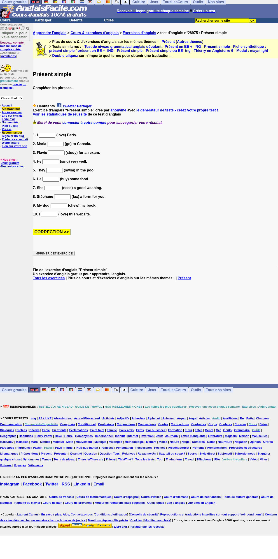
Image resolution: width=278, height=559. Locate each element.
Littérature (215, 436)
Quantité (76, 453)
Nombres (198, 442)
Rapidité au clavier (27, 502)
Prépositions (29, 453)
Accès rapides (11, 112)
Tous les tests (145, 459)
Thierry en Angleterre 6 (213, 51)
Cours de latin (52, 502)
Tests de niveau (65, 459)
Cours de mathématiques (93, 497)
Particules (23, 447)
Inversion (147, 436)
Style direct (207, 453)
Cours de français (61, 497)
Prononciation (217, 447)
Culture (136, 390)
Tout (160, 459)
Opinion (255, 442)
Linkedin (81, 484)
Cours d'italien (151, 497)
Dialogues (7, 430)
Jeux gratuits (10, 163)
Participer (43, 20)
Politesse (106, 447)
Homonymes (84, 436)
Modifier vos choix (157, 520)
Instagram (9, 484)
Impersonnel (103, 436)
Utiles (109, 20)
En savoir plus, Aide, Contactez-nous (67, 514)
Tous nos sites (218, 390)
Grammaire (242, 430)
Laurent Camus (28, 514)
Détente (76, 20)
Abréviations (63, 418)
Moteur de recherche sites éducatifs (120, 502)
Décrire (34, 430)
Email (98, 484)
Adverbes (138, 418)
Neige (185, 442)
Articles (204, 418)
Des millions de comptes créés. (12, 46)
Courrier (240, 424)
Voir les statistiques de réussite (60, 114)
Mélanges (115, 442)
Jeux (152, 390)
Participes (7, 447)
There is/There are (90, 459)
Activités (108, 418)
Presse (7, 129)
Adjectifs (123, 418)
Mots (69, 442)
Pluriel (68, 447)
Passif (37, 447)
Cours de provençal (78, 502)
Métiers (151, 442)
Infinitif (120, 436)
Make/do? (7, 442)
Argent (182, 418)
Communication (11, 424)
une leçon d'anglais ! (13, 86)
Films (140, 430)
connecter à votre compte (84, 123)
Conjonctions (126, 424)
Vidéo (253, 459)
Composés (67, 424)
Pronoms (198, 447)
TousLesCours (173, 390)
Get (218, 430)
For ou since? (156, 430)
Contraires (198, 424)
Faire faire (97, 430)
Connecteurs (147, 424)
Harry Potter (43, 436)
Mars (34, 442)
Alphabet (153, 418)
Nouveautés (10, 122)
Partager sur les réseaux (147, 526)
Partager (84, 106)
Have (58, 436)
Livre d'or (8, 119)
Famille (112, 430)
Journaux (172, 436)
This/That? (125, 459)
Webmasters (10, 142)
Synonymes (31, 459)
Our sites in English (201, 502)
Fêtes (198, 430)
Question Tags (110, 453)
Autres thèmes (189, 42)
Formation (175, 430)
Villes (264, 459)
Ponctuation (124, 447)
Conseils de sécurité (144, 514)
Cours (5, 20)
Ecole (46, 430)
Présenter (61, 453)
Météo (163, 442)
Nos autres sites (12, 166)
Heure (68, 436)
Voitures (6, 465)
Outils (196, 390)
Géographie (8, 436)
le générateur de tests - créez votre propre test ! (177, 110)
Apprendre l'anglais (49, 33)
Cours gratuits (14, 390)
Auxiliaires (230, 418)
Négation (241, 442)
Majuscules (260, 436)
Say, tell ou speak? (172, 453)
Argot (193, 418)
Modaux (58, 442)
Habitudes (26, 436)
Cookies (136, 520)
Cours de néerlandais (206, 497)
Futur (188, 430)
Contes (163, 424)
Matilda (45, 442)
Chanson (262, 418)
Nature (174, 442)
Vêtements (35, 465)
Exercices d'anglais (139, 33)
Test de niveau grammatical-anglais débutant (122, 47)
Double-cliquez (65, 56)
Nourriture (225, 442)
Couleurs (225, 424)
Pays (58, 447)
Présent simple (217, 47)
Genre (209, 430)
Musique (100, 442)
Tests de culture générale (240, 497)
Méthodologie (134, 442)
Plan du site (10, 125)
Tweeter (69, 106)
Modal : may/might (252, 51)
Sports (192, 453)
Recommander (12, 132)
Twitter (51, 484)
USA (217, 459)
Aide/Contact (11, 109)
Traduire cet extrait (15, 139)
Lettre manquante (193, 436)
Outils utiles (155, 502)
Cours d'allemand (176, 497)
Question (90, 453)
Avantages (8, 56)
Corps (212, 424)
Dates (263, 424)
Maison (244, 436)
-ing (33, 418)
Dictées (21, 430)
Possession (143, 447)
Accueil (7, 105)
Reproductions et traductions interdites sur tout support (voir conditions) (211, 514)
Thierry (111, 459)
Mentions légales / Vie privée (108, 520)
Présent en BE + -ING (183, 47)
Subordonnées (244, 453)
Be (242, 418)
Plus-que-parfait (87, 447)
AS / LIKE (45, 418)
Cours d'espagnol (126, 497)
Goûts (227, 430)
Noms (211, 442)
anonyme (118, 110)
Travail (189, 459)
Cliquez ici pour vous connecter (14, 35)
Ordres (268, 442)
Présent (168, 42)
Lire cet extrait (12, 115)
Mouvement (84, 442)
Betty (250, 418)
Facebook (32, 484)
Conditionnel (87, 424)
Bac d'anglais (175, 502)
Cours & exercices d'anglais (94, 33)
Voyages (20, 465)
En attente (59, 430)
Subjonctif (225, 453)
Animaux (168, 418)
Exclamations (78, 430)
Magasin (231, 436)
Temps (46, 459)
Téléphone (204, 459)
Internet (132, 436)
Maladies (22, 442)
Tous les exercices (49, 278)
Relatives (128, 453)
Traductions (174, 459)
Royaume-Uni (147, 453)
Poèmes (160, 447)
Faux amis (126, 430)
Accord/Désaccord (87, 418)
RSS (66, 484)
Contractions (180, 424)
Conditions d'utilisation (111, 514)
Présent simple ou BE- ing (168, 51)
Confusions (106, 424)
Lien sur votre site (14, 146)
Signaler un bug (13, 136)
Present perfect (178, 447)
